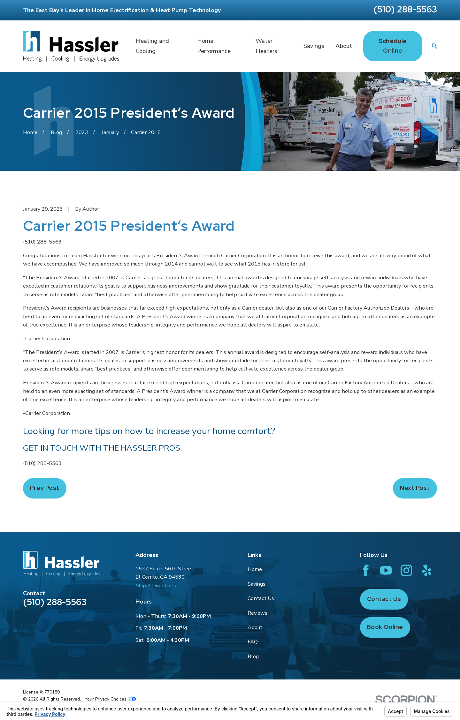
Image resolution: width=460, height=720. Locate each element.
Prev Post (44, 488)
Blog (253, 656)
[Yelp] (427, 570)
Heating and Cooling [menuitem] (152, 46)
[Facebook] (366, 570)
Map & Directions (155, 585)
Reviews (257, 613)
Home (255, 569)
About (255, 627)
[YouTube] (386, 570)
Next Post (415, 488)
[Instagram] (406, 570)
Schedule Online (393, 46)
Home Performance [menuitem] (214, 46)
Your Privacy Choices (110, 699)
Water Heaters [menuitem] (266, 46)
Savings (256, 584)
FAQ (253, 641)
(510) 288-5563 (405, 9)
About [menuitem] (343, 46)
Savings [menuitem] (313, 46)
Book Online (385, 627)
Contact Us (261, 598)
